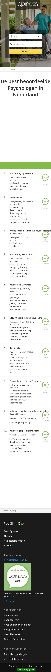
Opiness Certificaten (14, 639)
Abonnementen (12, 615)
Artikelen (8, 545)
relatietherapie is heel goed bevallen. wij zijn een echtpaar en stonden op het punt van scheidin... (20, 333)
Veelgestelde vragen (14, 540)
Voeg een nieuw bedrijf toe (18, 624)
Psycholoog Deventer (20, 284)
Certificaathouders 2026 (15, 559)
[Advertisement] (25, 125)
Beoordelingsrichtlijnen (16, 654)
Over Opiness (11, 531)
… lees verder (10, 601)
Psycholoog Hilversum (21, 254)
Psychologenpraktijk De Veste (24, 430)
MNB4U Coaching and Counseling (26, 317)
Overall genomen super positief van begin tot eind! (19, 186)
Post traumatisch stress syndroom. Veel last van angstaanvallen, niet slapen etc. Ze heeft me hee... (21, 396)
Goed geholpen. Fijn (21, 422)
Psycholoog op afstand (21, 173)
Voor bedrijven (11, 619)
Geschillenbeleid (12, 634)
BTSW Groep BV (17, 197)
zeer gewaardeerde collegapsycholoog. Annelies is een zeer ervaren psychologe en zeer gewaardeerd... (20, 270)
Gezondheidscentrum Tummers (25, 381)
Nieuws (8, 535)
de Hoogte (15, 347)
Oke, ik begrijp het (26, 669)
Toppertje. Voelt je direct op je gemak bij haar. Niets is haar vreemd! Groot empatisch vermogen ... (20, 445)
